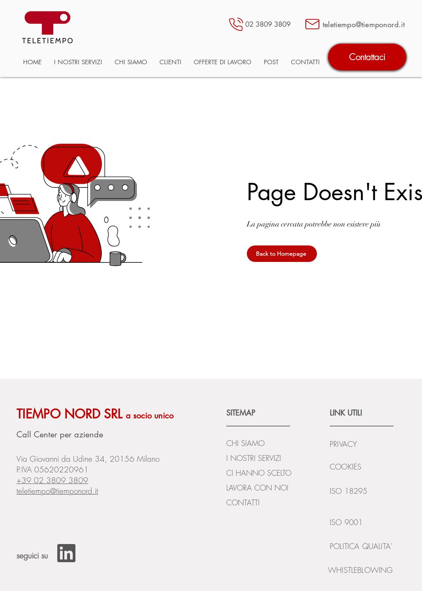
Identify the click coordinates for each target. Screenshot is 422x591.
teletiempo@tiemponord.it (57, 491)
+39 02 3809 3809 (52, 480)
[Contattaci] (367, 57)
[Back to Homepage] (282, 253)
